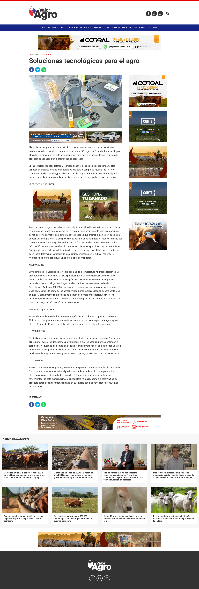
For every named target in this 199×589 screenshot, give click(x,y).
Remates (97, 28)
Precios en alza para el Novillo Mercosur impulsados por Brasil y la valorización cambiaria (23, 518)
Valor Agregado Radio (146, 28)
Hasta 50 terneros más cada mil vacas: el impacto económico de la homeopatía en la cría (124, 518)
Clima (106, 28)
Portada (45, 28)
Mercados (85, 28)
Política (116, 28)
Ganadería (57, 28)
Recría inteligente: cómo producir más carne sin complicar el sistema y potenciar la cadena (173, 518)
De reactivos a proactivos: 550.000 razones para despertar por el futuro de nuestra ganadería (73, 518)
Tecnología (46, 55)
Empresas (127, 28)
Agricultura (71, 28)
